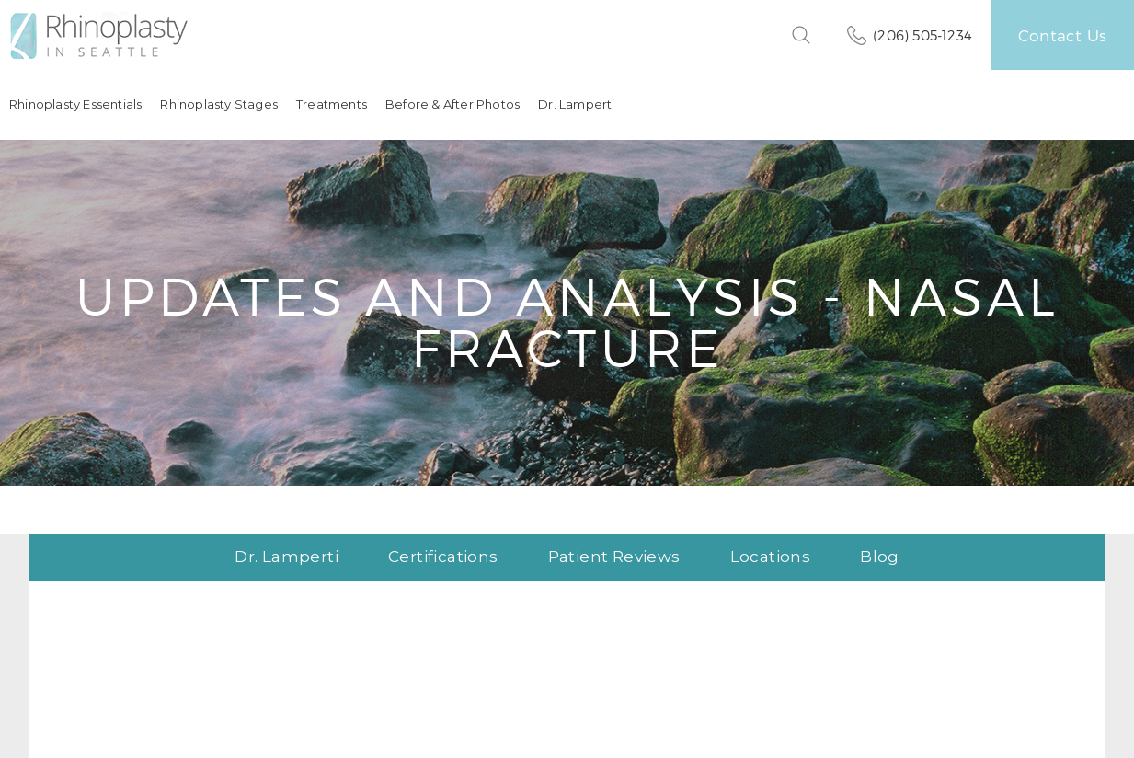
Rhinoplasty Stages (219, 104)
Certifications (443, 557)
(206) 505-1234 (922, 35)
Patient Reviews (614, 557)
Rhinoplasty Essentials (75, 104)
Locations (770, 557)
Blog (879, 557)
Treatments (331, 104)
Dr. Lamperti (576, 104)
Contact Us (1062, 35)
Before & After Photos (452, 104)
